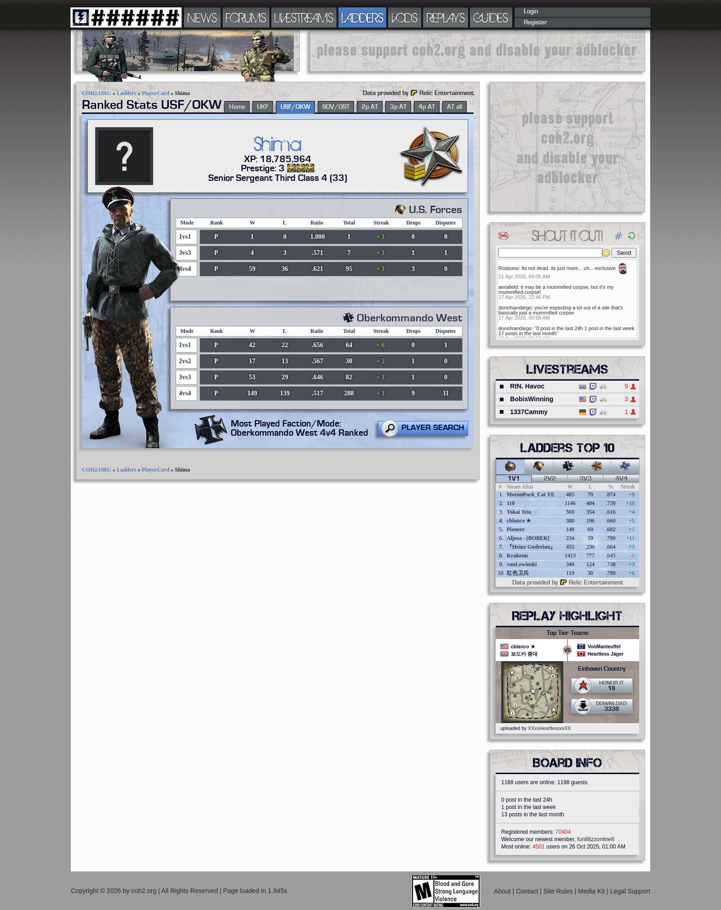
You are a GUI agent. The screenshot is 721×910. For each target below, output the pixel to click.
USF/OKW (295, 107)
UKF (263, 107)
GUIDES (491, 17)
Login (531, 11)
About (503, 891)
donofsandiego (515, 307)
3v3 (585, 479)
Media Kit (592, 891)
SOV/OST (335, 107)
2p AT (369, 107)
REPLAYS (446, 17)
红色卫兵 (518, 573)
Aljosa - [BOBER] (528, 538)
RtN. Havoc (527, 386)
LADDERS (362, 17)
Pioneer (516, 529)
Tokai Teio (519, 512)
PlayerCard (155, 93)
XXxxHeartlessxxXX (549, 728)
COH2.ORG (96, 93)
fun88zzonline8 (595, 839)
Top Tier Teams (568, 633)
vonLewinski (522, 564)
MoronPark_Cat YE (531, 494)
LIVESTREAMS (304, 17)
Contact (528, 891)
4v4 (621, 479)
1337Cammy (529, 412)
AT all (454, 107)
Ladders (127, 93)
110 (511, 503)
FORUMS (246, 17)
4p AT (426, 107)
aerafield (508, 287)
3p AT (398, 107)
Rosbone (508, 268)
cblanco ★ (519, 520)
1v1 (514, 479)
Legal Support (630, 891)
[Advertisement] (477, 50)
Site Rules (559, 891)
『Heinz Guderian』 (531, 547)
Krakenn (517, 555)
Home (237, 107)
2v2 (550, 479)
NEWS (202, 17)
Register (535, 22)
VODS (405, 17)
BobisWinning (531, 399)
